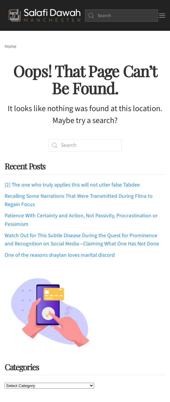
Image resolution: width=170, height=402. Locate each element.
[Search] (121, 15)
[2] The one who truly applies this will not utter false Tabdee (72, 185)
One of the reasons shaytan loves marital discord (60, 255)
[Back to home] (45, 15)
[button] (161, 15)
